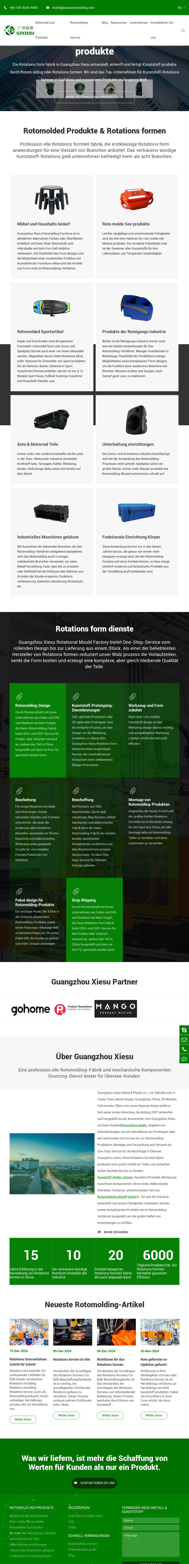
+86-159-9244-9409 (21, 8)
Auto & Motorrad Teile (24, 1539)
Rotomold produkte (134, 1128)
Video (72, 1527)
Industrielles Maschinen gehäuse (32, 1550)
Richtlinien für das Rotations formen (111, 1365)
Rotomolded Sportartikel (26, 1527)
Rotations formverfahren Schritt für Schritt (28, 1365)
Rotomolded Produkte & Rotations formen (94, 130)
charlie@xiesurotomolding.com (70, 8)
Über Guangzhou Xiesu (94, 1059)
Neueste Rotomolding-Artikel (94, 1307)
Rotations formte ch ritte (71, 1362)
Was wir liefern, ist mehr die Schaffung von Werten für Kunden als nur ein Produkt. (95, 1463)
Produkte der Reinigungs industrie (32, 1533)
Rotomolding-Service (79, 30)
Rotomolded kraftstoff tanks (116, 1200)
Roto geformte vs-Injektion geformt (154, 1365)
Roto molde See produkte (27, 1521)
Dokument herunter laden (85, 1516)
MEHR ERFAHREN (112, 1235)
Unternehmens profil (82, 1549)
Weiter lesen (23, 1422)
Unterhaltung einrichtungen (28, 1544)
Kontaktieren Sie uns (162, 30)
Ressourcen (119, 22)
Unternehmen (139, 22)
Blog (105, 22)
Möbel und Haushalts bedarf (29, 1516)
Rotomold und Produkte (45, 30)
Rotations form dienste (95, 631)
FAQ (71, 1521)
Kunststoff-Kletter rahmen (115, 1180)
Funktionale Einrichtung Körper (31, 1556)
